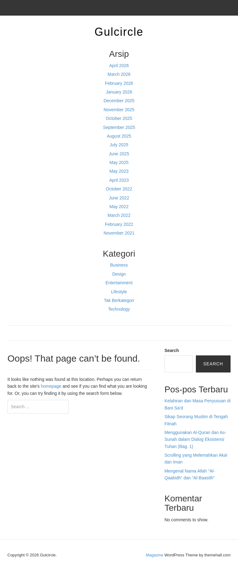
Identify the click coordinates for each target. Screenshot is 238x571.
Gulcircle (119, 31)
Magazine (154, 555)
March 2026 (119, 74)
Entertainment (118, 282)
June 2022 (119, 197)
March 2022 (119, 215)
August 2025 (119, 136)
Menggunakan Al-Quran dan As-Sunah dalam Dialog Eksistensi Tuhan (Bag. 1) (195, 439)
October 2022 (119, 188)
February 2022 (119, 224)
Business (119, 265)
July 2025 (119, 144)
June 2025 (119, 153)
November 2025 (119, 109)
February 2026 (119, 83)
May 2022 (118, 206)
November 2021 (119, 233)
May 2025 (118, 162)
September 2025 (119, 127)
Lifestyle (119, 291)
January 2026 (119, 91)
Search (172, 350)
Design (119, 274)
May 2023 (118, 171)
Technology (119, 309)
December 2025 (119, 100)
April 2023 (119, 180)
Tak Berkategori (119, 300)
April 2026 (119, 65)
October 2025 (119, 118)
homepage (51, 386)
